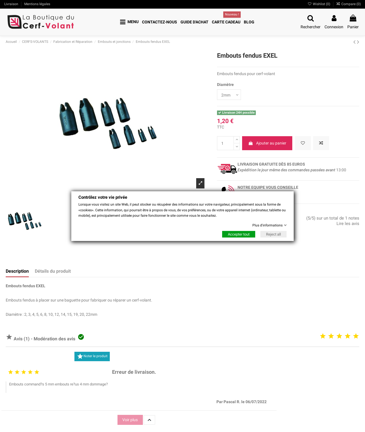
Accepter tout (239, 234)
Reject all (273, 234)
